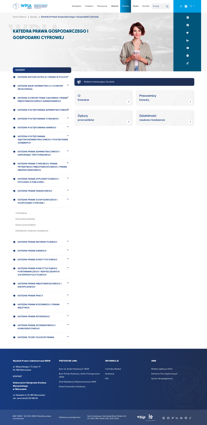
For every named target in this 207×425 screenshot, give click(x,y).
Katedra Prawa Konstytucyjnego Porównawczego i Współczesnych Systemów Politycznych (36, 271)
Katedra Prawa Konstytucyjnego (35, 259)
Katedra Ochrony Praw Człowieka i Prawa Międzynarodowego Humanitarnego (40, 99)
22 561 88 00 (32, 398)
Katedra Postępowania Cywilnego (36, 119)
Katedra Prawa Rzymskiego (31, 316)
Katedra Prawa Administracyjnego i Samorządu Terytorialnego (36, 153)
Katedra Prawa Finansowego (32, 191)
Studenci (89, 6)
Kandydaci (76, 6)
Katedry (125, 6)
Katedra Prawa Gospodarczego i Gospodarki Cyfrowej (35, 201)
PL (191, 6)
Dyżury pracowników (26, 225)
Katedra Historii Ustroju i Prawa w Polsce (40, 77)
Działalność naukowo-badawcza (32, 231)
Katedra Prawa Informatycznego (35, 242)
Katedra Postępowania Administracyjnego (41, 110)
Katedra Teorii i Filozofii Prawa (33, 337)
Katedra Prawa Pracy (28, 295)
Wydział (114, 6)
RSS (107, 379)
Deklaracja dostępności (69, 417)
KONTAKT (17, 376)
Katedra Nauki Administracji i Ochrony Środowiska (38, 87)
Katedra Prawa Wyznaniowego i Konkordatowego (34, 327)
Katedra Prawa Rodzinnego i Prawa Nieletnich (36, 306)
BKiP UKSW (17, 416)
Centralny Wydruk (113, 369)
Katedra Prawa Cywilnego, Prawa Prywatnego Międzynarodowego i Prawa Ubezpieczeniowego (40, 166)
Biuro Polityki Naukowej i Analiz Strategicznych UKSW (79, 375)
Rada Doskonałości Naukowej (72, 387)
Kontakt (146, 6)
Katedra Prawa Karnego (29, 251)
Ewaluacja (109, 374)
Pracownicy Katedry (25, 219)
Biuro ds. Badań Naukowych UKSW (74, 369)
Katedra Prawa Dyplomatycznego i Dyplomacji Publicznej (36, 180)
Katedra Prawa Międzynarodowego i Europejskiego (37, 285)
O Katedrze (21, 213)
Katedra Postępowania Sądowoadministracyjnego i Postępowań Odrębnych (40, 139)
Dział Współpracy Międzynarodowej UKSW (77, 382)
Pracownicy (102, 6)
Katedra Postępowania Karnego (34, 127)
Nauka (135, 6)
